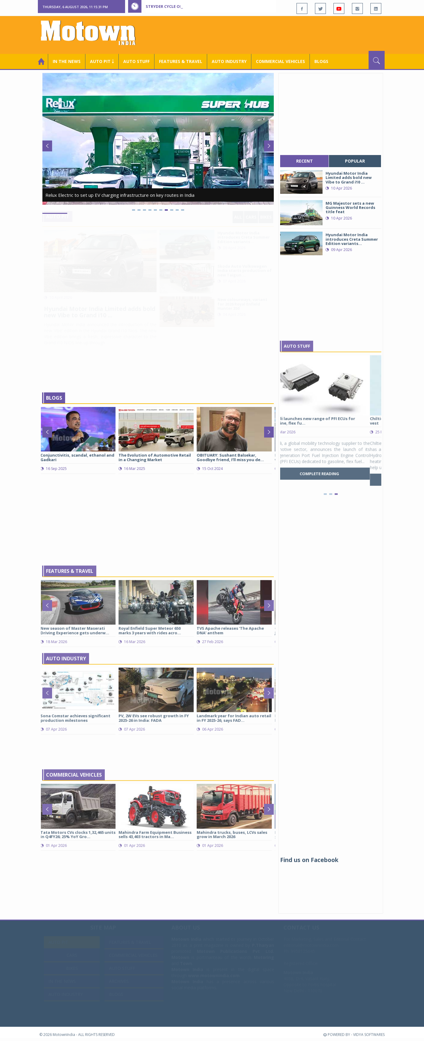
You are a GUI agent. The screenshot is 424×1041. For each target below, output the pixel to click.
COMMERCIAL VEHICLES (280, 61)
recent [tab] (304, 161)
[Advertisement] (274, 34)
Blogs (321, 61)
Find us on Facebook (309, 860)
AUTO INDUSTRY (229, 61)
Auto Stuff (136, 61)
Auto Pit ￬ (102, 61)
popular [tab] (355, 161)
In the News (67, 61)
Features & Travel (180, 61)
